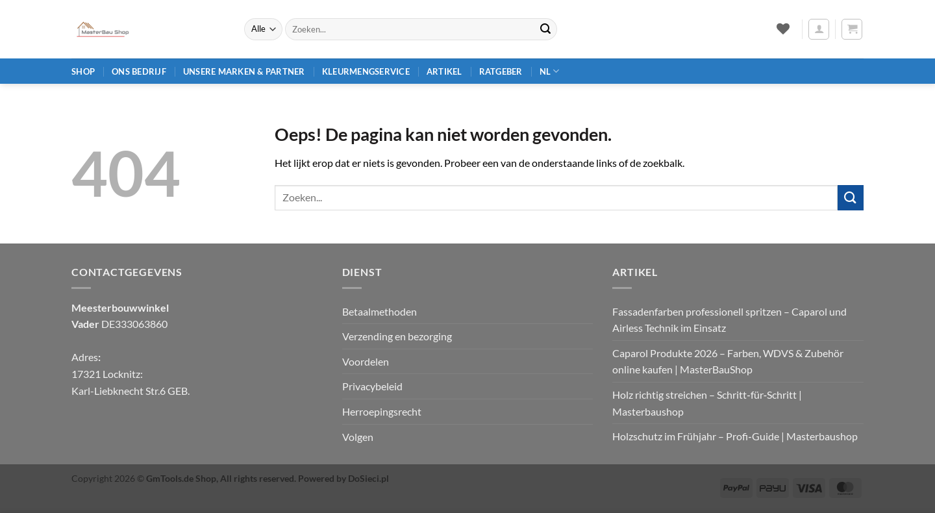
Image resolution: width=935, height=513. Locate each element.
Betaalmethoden (379, 311)
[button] (818, 29)
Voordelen (365, 361)
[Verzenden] (545, 29)
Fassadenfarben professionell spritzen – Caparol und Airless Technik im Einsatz (729, 319)
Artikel (444, 71)
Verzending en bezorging (397, 336)
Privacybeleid (372, 386)
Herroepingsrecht (381, 411)
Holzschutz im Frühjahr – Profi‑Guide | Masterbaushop (734, 436)
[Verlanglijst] (783, 28)
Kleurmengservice (366, 71)
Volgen (357, 437)
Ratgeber (501, 71)
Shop (83, 71)
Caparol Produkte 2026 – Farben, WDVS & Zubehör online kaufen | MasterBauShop (727, 361)
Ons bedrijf (139, 71)
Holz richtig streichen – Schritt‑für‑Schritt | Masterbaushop (707, 403)
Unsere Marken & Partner (244, 71)
